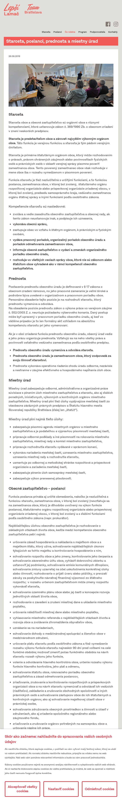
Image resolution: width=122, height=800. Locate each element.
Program (82, 32)
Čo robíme (70, 32)
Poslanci (57, 32)
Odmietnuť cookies (99, 789)
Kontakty (112, 32)
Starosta (46, 32)
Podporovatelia (97, 32)
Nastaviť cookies (61, 789)
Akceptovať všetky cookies (22, 789)
